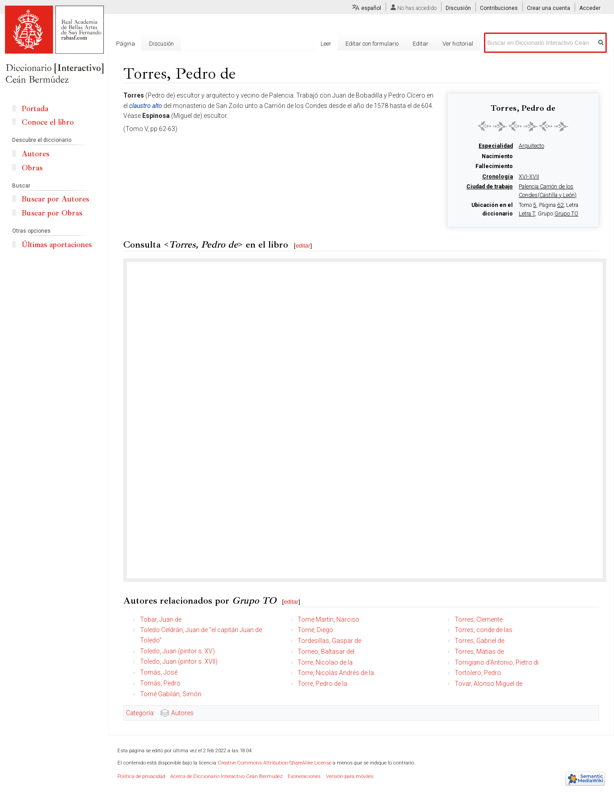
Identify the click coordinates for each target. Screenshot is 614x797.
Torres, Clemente (478, 619)
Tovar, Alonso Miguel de (488, 683)
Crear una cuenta (548, 8)
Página (125, 43)
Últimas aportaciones (57, 244)
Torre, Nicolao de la (325, 662)
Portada (35, 109)
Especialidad (496, 146)
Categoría (140, 713)
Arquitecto (531, 146)
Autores (182, 713)
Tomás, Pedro (160, 683)
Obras (32, 168)
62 (560, 205)
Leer (326, 43)
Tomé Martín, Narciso (328, 619)
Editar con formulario (372, 43)
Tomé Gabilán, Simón (170, 694)
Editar (420, 43)
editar (303, 245)
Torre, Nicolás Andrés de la (336, 672)
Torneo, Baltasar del (326, 651)
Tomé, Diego (315, 629)
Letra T (527, 214)
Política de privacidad (141, 776)
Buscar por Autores (55, 199)
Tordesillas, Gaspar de (329, 640)
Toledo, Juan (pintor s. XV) (177, 651)
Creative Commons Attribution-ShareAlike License (274, 763)
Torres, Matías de (479, 651)
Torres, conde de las (483, 629)
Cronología (497, 176)
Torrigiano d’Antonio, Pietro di (497, 662)
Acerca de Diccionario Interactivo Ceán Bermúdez (226, 776)
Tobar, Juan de (160, 619)
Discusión (458, 8)
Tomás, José (158, 672)
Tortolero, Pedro (478, 672)
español (371, 8)
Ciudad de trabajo (489, 186)
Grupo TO (566, 214)
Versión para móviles (349, 776)
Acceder (589, 8)
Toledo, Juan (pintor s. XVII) (179, 661)
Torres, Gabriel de (479, 640)
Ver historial (457, 43)
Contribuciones (499, 8)
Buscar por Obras (52, 213)
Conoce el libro (48, 122)
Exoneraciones (304, 776)
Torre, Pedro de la (322, 683)
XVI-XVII (529, 176)
